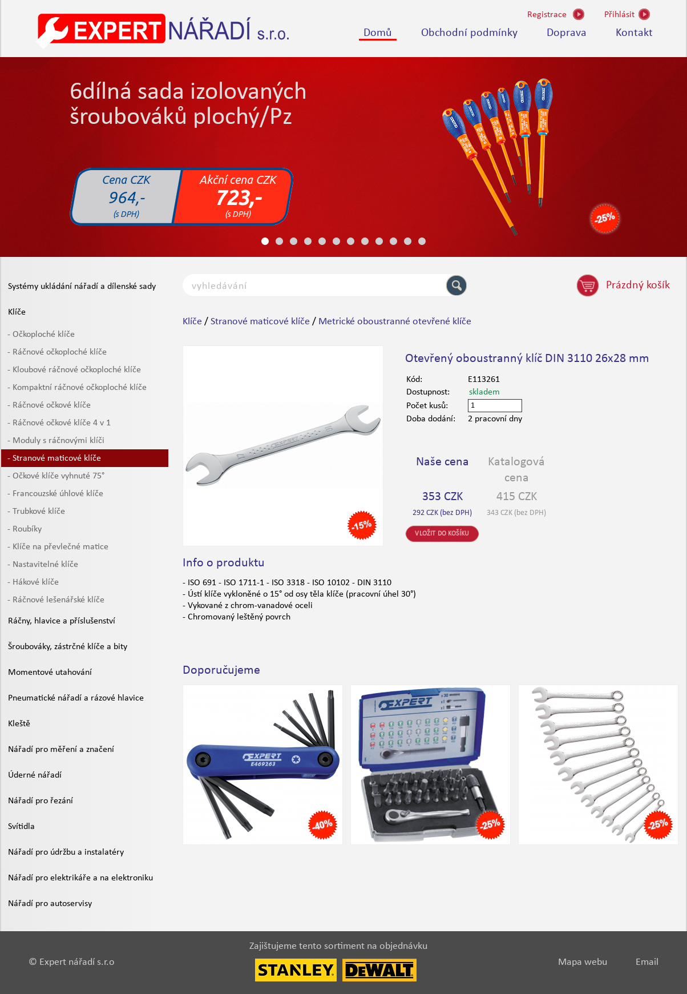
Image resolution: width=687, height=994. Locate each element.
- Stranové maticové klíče (54, 458)
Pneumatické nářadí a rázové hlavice (76, 698)
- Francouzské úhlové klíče (55, 493)
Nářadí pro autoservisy (50, 903)
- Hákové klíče (33, 582)
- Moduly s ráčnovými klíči (55, 440)
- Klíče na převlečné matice (57, 547)
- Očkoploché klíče (41, 334)
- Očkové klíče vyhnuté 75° (55, 476)
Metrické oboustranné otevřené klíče (394, 321)
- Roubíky (24, 529)
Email (647, 962)
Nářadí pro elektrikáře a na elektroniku (80, 878)
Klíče (17, 312)
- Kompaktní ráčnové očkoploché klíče (77, 387)
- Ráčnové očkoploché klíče (57, 352)
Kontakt (634, 33)
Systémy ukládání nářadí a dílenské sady (82, 286)
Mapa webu (582, 962)
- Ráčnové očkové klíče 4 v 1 (59, 423)
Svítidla (21, 826)
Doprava (567, 33)
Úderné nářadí (35, 775)
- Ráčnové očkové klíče (49, 405)
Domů (377, 33)
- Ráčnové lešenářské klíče (55, 600)
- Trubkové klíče (36, 511)
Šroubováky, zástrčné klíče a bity (67, 646)
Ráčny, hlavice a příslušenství (61, 621)
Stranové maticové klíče (260, 321)
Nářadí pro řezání (40, 801)
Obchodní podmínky (469, 33)
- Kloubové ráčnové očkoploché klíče (74, 370)
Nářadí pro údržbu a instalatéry (66, 852)
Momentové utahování (50, 672)
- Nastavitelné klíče (42, 564)
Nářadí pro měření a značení (61, 749)
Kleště (19, 724)
